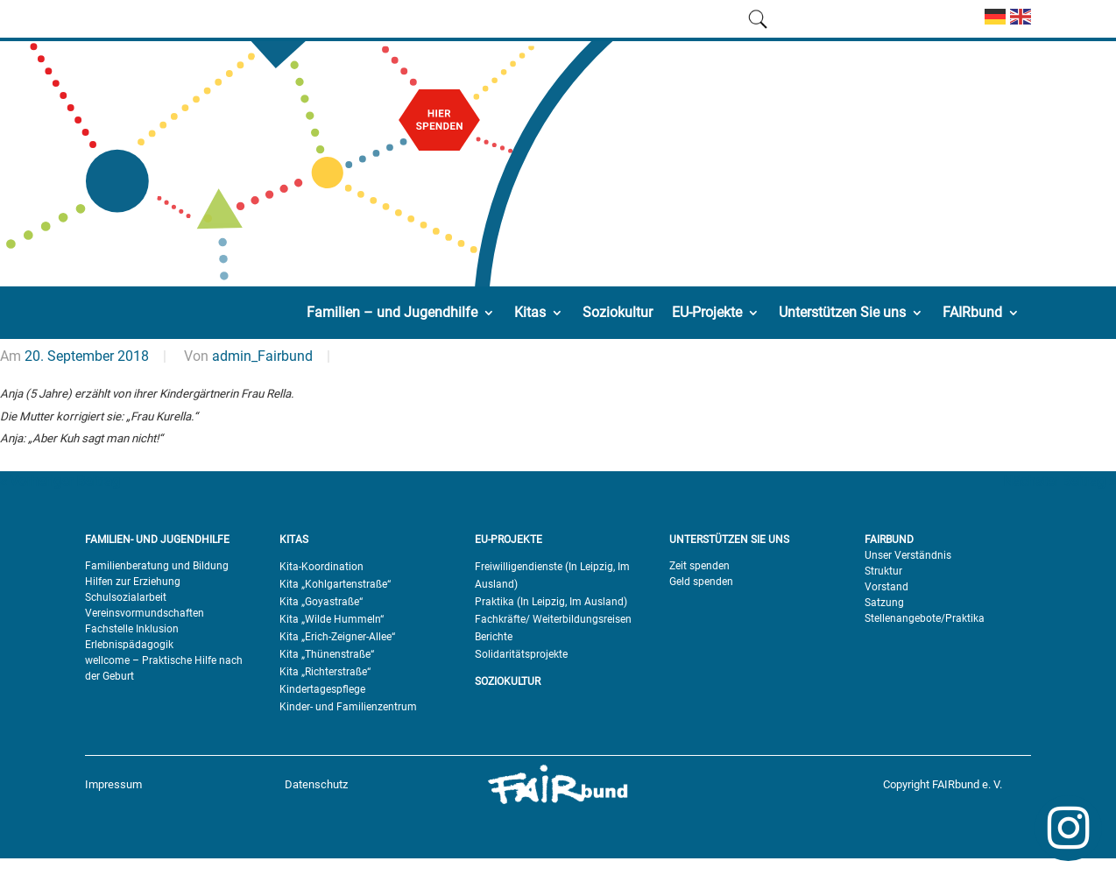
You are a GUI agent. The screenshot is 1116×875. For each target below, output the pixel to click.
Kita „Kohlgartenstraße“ (335, 584)
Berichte (493, 637)
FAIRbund (972, 312)
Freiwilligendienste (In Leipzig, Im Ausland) (552, 575)
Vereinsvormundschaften (144, 613)
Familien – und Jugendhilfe (392, 312)
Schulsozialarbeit (125, 597)
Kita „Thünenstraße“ (326, 654)
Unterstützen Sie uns (842, 312)
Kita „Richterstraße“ (325, 672)
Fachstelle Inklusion (132, 629)
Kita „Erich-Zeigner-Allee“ (337, 637)
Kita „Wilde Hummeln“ (331, 619)
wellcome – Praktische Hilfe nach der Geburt (164, 668)
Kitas (530, 312)
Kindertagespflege (322, 689)
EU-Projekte (707, 312)
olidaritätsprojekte (525, 654)
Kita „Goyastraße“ (321, 602)
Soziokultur (618, 312)
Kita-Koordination (321, 567)
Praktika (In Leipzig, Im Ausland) (551, 602)
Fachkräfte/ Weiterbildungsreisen (553, 619)
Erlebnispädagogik (129, 645)
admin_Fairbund (262, 356)
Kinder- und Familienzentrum (348, 707)
